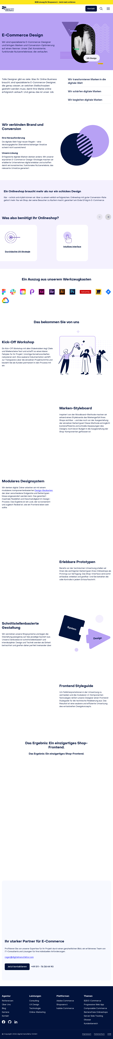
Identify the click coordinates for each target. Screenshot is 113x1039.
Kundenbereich (91, 1023)
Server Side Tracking (93, 1016)
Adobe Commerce (65, 1000)
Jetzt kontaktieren (17, 966)
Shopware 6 (62, 1004)
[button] (56, 2)
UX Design (34, 1004)
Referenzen (7, 1000)
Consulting (34, 1000)
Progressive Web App (94, 1004)
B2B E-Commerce (92, 1000)
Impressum (86, 1034)
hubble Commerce (65, 1008)
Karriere (5, 1012)
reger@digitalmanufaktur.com (19, 957)
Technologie (35, 1008)
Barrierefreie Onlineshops (96, 1012)
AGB (109, 1034)
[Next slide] (108, 217)
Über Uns (6, 1004)
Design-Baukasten (44, 490)
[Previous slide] (100, 217)
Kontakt (91, 8)
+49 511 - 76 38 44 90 (42, 966)
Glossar (87, 1019)
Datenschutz (99, 1034)
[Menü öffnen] (108, 9)
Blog (4, 1008)
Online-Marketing (37, 1012)
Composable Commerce (95, 1008)
